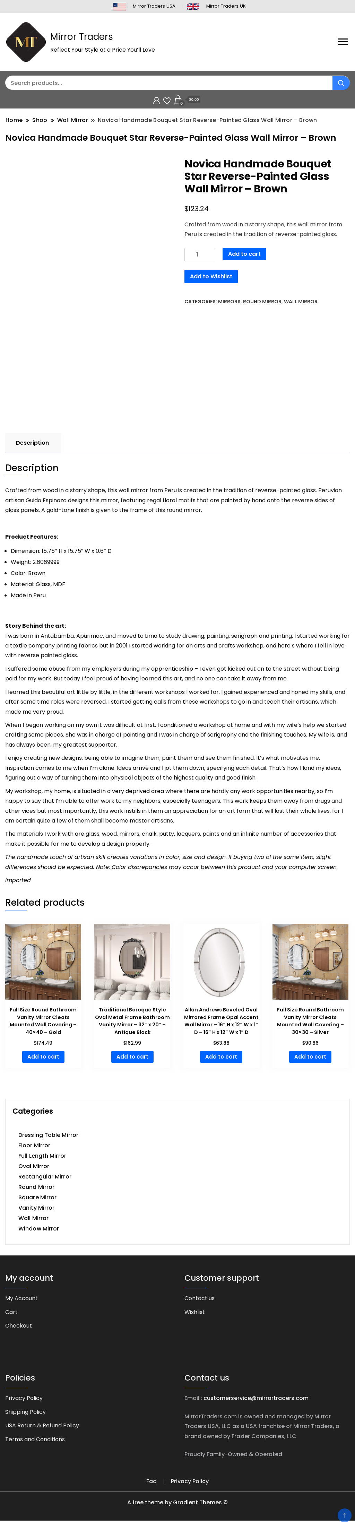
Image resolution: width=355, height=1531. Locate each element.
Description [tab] (32, 443)
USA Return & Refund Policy (42, 1425)
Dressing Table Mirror (48, 1135)
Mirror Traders (81, 37)
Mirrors (229, 301)
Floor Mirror (34, 1145)
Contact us (199, 1298)
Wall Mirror (301, 301)
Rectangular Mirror (44, 1177)
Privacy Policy (24, 1398)
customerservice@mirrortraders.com (256, 1398)
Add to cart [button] (43, 1056)
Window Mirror (38, 1229)
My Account (21, 1298)
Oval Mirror (33, 1166)
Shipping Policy (25, 1412)
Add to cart (244, 254)
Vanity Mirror (36, 1208)
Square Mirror (37, 1197)
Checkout (18, 1326)
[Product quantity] (199, 254)
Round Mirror (262, 301)
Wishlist (194, 1312)
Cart (11, 1312)
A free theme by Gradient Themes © (177, 1502)
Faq (151, 1481)
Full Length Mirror (42, 1156)
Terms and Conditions (35, 1439)
